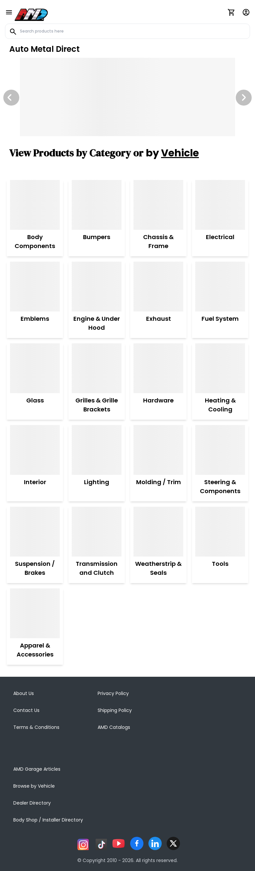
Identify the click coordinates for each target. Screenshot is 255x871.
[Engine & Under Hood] (96, 286)
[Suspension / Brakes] (35, 532)
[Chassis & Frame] (158, 205)
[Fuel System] (220, 286)
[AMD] (31, 14)
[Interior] (35, 450)
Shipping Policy (115, 710)
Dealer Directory (32, 803)
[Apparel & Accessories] (35, 613)
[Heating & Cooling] (220, 368)
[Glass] (35, 368)
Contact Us (26, 710)
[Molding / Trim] (158, 450)
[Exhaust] (158, 286)
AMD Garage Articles (36, 769)
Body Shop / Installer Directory (48, 820)
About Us (23, 693)
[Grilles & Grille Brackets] (96, 368)
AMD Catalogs (114, 727)
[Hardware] (158, 368)
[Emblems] (35, 286)
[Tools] (220, 532)
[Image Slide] (127, 97)
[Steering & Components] (220, 450)
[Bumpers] (97, 205)
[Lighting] (97, 450)
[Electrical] (220, 205)
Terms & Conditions (36, 727)
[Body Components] (35, 205)
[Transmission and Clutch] (96, 532)
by (172, 153)
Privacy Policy (113, 693)
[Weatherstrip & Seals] (158, 532)
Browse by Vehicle (34, 786)
